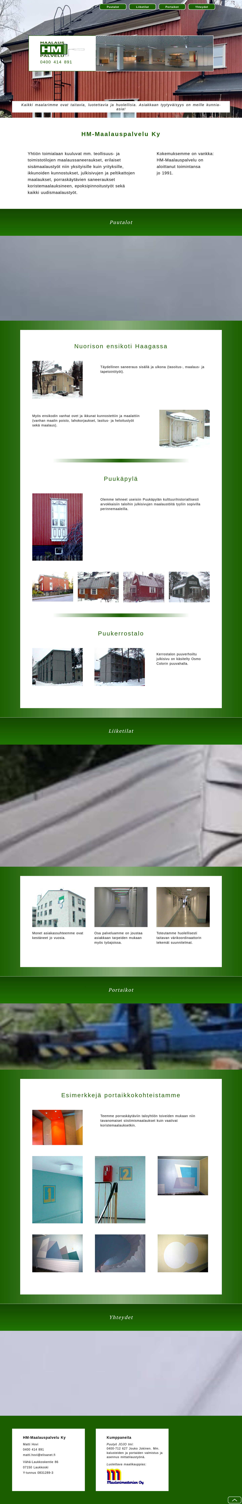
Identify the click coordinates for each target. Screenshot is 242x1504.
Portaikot (172, 7)
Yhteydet (201, 7)
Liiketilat (142, 7)
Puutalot (113, 7)
